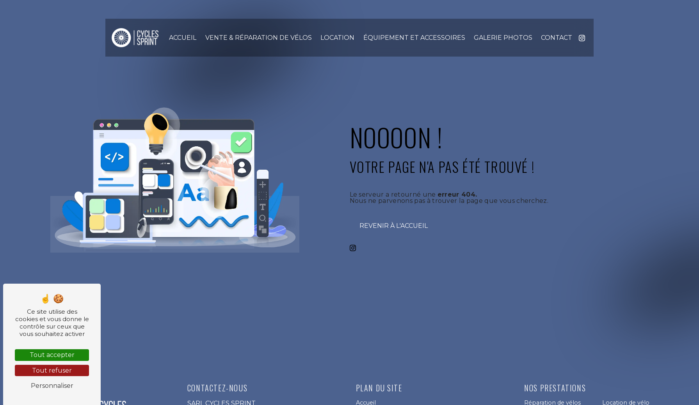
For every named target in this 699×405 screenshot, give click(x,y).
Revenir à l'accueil (393, 225)
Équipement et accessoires (414, 37)
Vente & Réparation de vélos (258, 37)
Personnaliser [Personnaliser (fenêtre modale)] (52, 385)
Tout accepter (52, 355)
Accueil (182, 37)
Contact (556, 37)
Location (337, 37)
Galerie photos (503, 37)
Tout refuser (52, 370)
